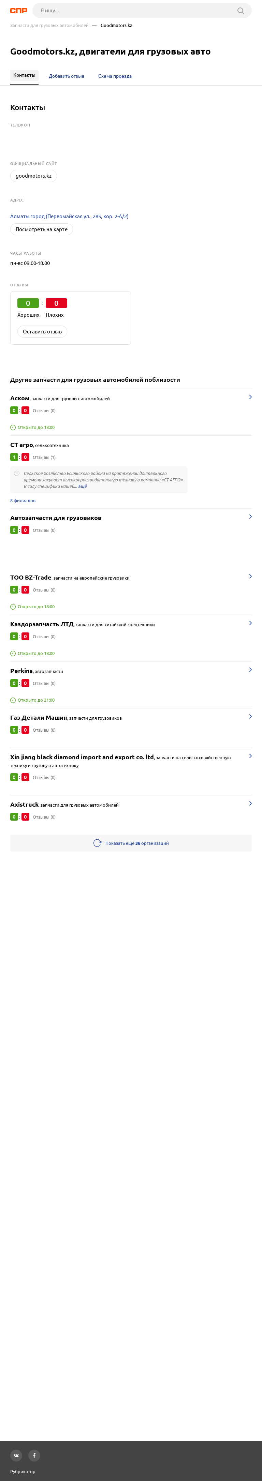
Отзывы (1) (44, 457)
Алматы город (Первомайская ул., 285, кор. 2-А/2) (69, 216)
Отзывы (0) (44, 410)
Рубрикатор (22, 1471)
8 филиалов (22, 500)
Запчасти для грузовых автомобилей (49, 25)
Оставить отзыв (42, 331)
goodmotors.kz (34, 176)
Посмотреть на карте (42, 229)
